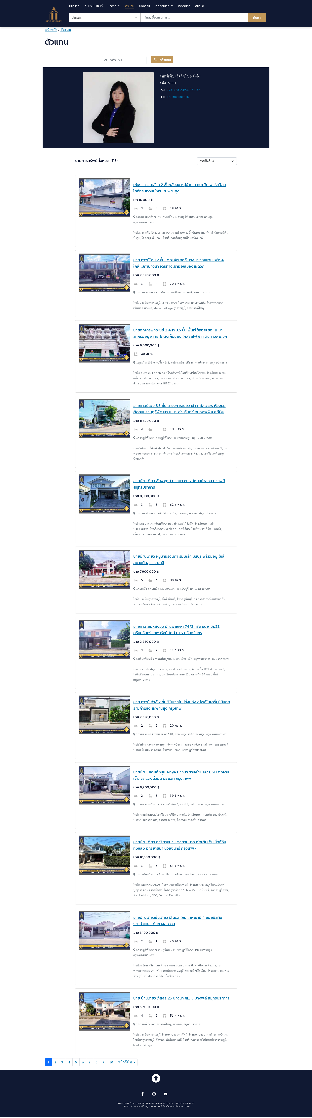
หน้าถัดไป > (126, 1062)
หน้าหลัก (51, 30)
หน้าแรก (74, 6)
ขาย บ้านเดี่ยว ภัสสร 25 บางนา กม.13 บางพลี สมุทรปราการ (181, 998)
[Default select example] (217, 161)
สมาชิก (199, 6)
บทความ (144, 6)
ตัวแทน (129, 6)
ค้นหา (257, 17)
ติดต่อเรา (184, 6)
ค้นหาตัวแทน (162, 59)
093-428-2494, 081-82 (183, 89)
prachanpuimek (178, 96)
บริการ (114, 6)
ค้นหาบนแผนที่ (94, 6)
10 (111, 1062)
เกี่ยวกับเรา (164, 6)
